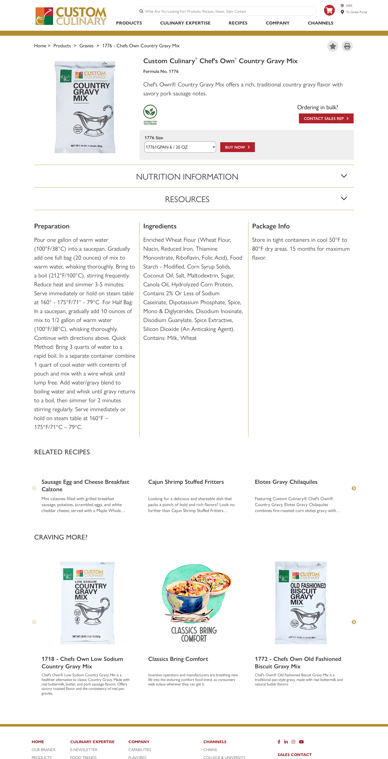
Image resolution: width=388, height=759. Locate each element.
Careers (287, 689)
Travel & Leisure (219, 708)
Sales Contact (295, 673)
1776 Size (154, 137)
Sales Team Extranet (302, 713)
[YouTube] (301, 662)
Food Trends (83, 676)
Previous (34, 541)
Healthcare (214, 684)
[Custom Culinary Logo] (71, 25)
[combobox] (230, 11)
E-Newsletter (83, 668)
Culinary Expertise (185, 23)
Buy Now (237, 147)
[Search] (141, 11)
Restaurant (214, 700)
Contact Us (291, 697)
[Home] (50, 662)
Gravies (86, 45)
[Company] (165, 662)
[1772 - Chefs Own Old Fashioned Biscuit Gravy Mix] (301, 522)
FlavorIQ (137, 676)
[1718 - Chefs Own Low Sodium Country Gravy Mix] (87, 522)
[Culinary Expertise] (98, 662)
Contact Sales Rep (326, 118)
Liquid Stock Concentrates (156, 684)
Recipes (238, 23)
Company (278, 23)
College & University (224, 676)
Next (353, 541)
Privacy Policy (294, 705)
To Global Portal (356, 11)
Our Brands (43, 668)
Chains (210, 668)
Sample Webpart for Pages (153, 700)
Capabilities (139, 668)
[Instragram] (293, 662)
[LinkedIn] (286, 662)
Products (129, 23)
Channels (320, 23)
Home (40, 45)
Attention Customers (303, 681)
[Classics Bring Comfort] (194, 522)
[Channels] (231, 662)
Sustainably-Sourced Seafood (158, 708)
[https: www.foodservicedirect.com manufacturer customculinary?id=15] (329, 17)
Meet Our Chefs (85, 684)
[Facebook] (279, 662)
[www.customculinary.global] (342, 12)
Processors (214, 692)
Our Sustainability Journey (155, 692)
